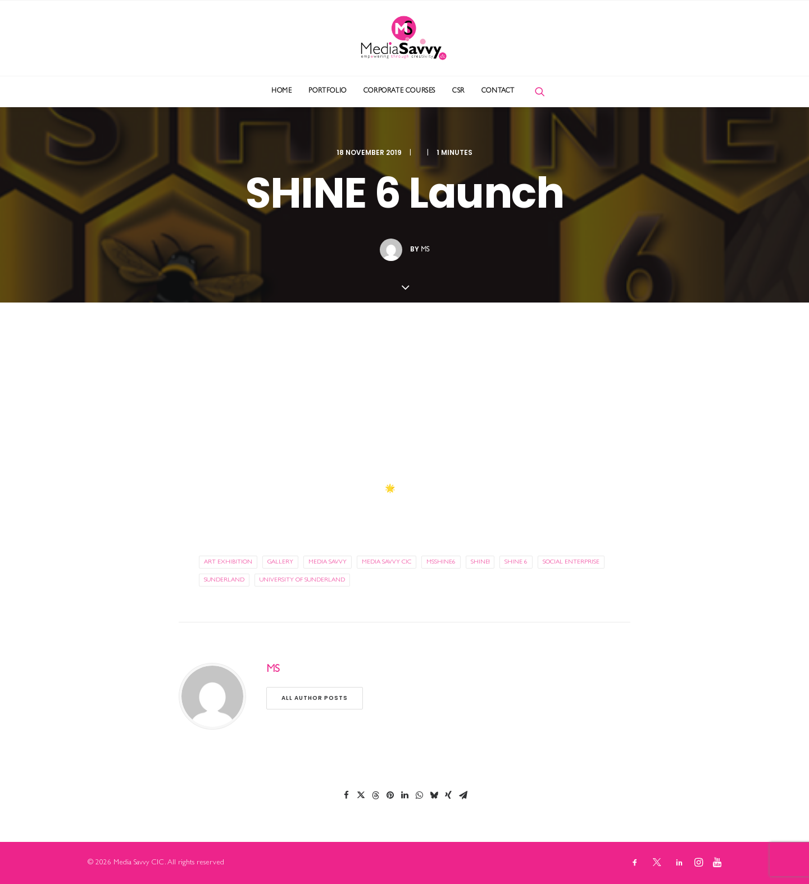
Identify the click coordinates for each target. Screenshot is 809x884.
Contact (498, 91)
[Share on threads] (375, 795)
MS (425, 250)
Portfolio (327, 91)
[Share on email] (463, 795)
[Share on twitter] (360, 795)
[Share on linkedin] (404, 795)
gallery (280, 562)
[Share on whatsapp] (419, 795)
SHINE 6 (516, 562)
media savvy (327, 562)
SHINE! (480, 562)
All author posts (314, 698)
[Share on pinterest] (390, 795)
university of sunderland (302, 580)
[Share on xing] (448, 795)
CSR (458, 91)
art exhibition (228, 562)
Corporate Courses (399, 91)
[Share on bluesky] (433, 795)
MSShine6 (441, 562)
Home (281, 91)
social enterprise (571, 562)
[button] (540, 91)
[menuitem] (281, 91)
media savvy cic (386, 562)
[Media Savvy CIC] (404, 38)
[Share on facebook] (346, 795)
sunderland (224, 580)
